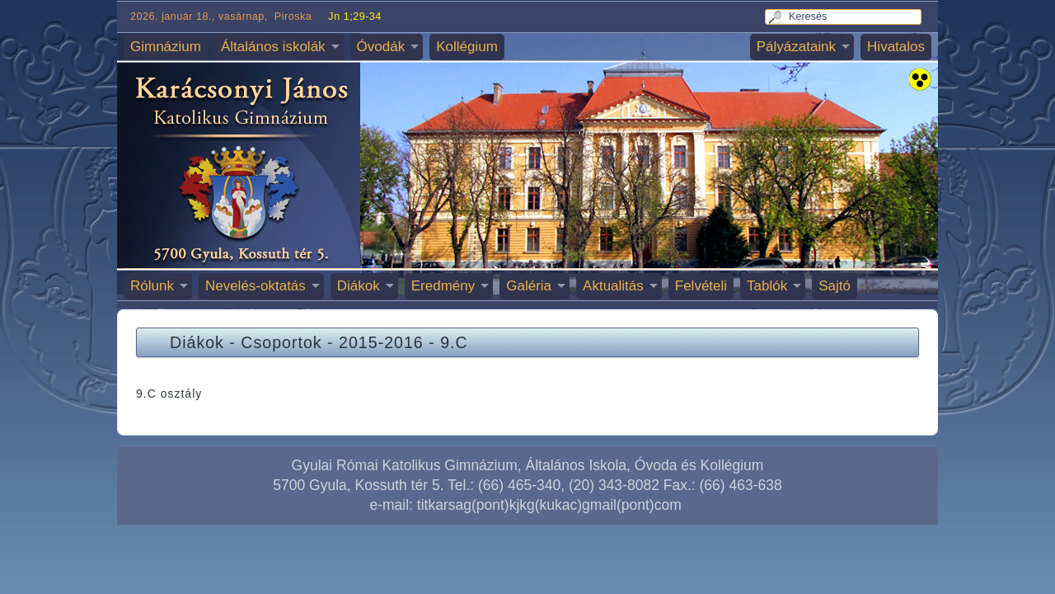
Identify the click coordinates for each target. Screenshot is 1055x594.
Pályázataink (796, 46)
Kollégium (467, 46)
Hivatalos (896, 46)
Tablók (767, 286)
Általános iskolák (273, 46)
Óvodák (381, 46)
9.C (454, 342)
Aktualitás (613, 286)
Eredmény (443, 286)
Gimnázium (165, 46)
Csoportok (281, 342)
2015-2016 (381, 342)
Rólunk (152, 286)
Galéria (528, 286)
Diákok (358, 286)
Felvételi (701, 286)
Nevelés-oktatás (255, 286)
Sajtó (834, 286)
